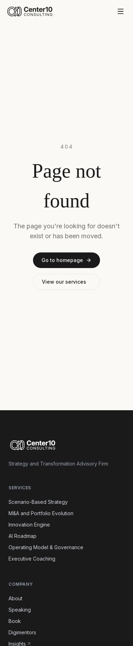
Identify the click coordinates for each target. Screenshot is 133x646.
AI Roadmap (23, 536)
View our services (64, 282)
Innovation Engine (29, 525)
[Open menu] (120, 11)
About (15, 598)
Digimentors (22, 632)
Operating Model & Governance (46, 547)
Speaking (20, 610)
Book (15, 621)
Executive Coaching (32, 559)
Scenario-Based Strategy (38, 502)
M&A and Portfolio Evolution (41, 513)
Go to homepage (66, 260)
